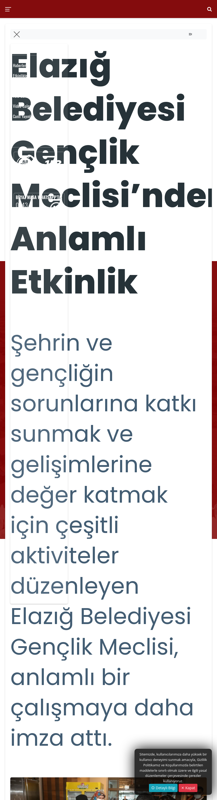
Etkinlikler (21, 76)
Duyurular (20, 126)
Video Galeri (22, 106)
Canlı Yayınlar (23, 116)
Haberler (19, 65)
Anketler (19, 137)
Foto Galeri (21, 96)
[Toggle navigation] (190, 34)
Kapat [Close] (188, 787)
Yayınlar (19, 86)
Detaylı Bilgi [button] (163, 787)
